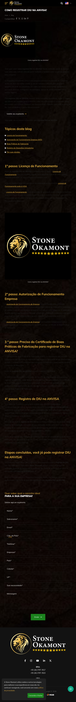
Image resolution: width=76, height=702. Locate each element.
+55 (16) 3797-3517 (38, 670)
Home (6, 15)
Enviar (38, 617)
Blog (12, 15)
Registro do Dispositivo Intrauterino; (20, 148)
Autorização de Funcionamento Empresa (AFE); (24, 140)
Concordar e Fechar (35, 695)
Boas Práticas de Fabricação (17, 144)
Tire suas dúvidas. (13, 152)
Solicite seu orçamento (15, 114)
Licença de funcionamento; (17, 135)
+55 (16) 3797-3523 (38, 673)
